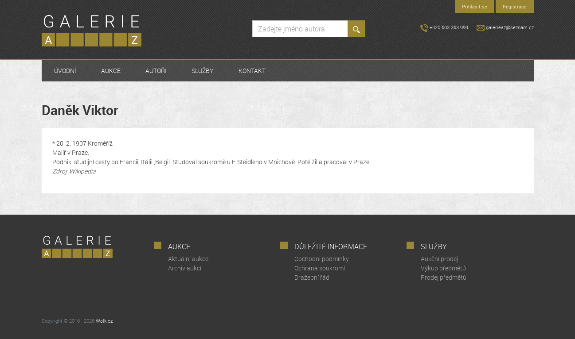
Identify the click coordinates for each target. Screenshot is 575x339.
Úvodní (65, 70)
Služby (203, 70)
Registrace (515, 6)
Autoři (156, 70)
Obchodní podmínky (321, 258)
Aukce (111, 70)
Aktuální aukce (188, 258)
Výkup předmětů (443, 268)
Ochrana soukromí (319, 268)
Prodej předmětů (443, 277)
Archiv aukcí (184, 268)
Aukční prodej (439, 258)
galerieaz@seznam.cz (505, 27)
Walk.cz (104, 320)
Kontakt (252, 70)
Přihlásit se (474, 6)
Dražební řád (311, 277)
